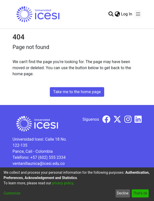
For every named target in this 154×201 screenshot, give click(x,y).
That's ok (140, 193)
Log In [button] (127, 14)
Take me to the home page (77, 91)
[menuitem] (117, 14)
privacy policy (62, 183)
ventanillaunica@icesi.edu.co (39, 163)
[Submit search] (111, 14)
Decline (122, 193)
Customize (12, 193)
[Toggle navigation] (138, 14)
